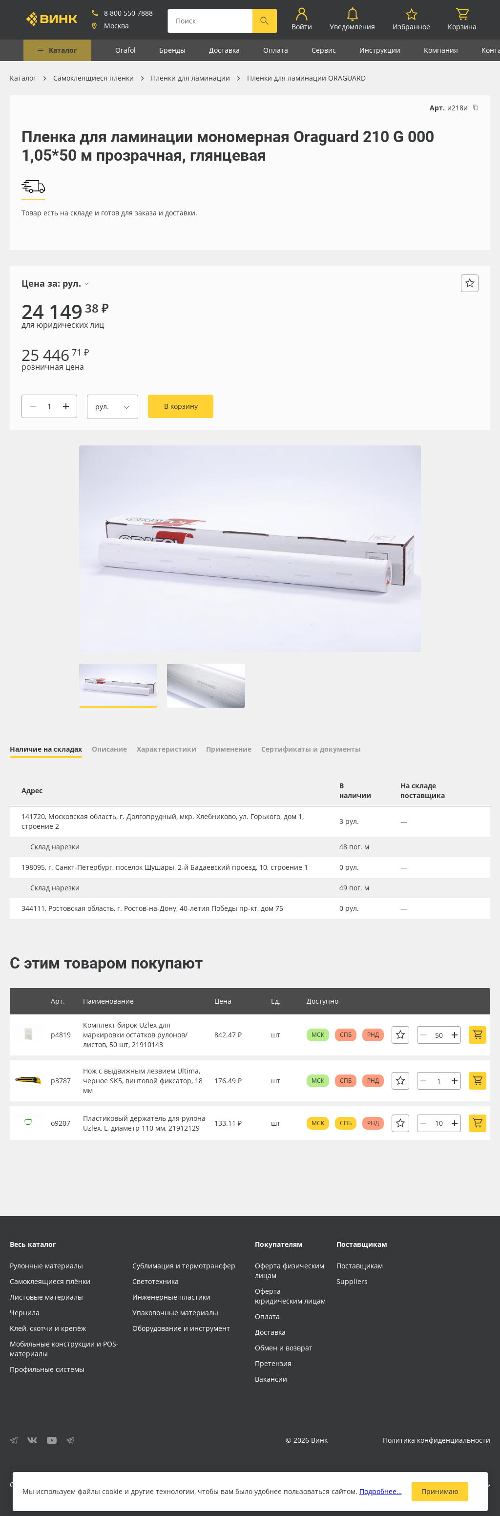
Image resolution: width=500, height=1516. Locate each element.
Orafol (125, 50)
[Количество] (49, 406)
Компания (441, 50)
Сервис (324, 50)
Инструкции (379, 50)
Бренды (172, 50)
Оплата (275, 50)
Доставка (224, 50)
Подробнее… (380, 1491)
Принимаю (439, 1491)
